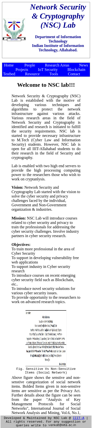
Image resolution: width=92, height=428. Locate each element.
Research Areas (57, 65)
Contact (74, 74)
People (30, 65)
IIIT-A (78, 416)
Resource (32, 74)
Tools (53, 74)
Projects (21, 69)
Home (8, 65)
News (83, 65)
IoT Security (48, 69)
